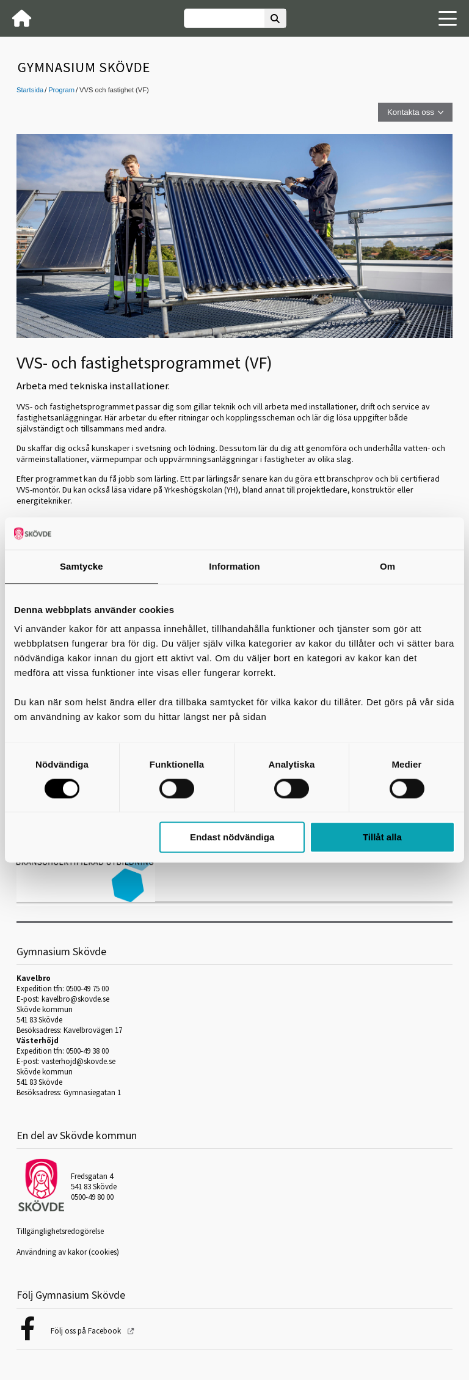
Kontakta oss (410, 112)
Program (61, 90)
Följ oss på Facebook (87, 1331)
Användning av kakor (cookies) (67, 1252)
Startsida (29, 90)
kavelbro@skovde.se (75, 999)
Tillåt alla (382, 837)
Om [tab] (387, 566)
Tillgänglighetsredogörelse (60, 1231)
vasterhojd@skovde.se (78, 1061)
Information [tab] (234, 566)
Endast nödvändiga (232, 837)
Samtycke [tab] (81, 566)
